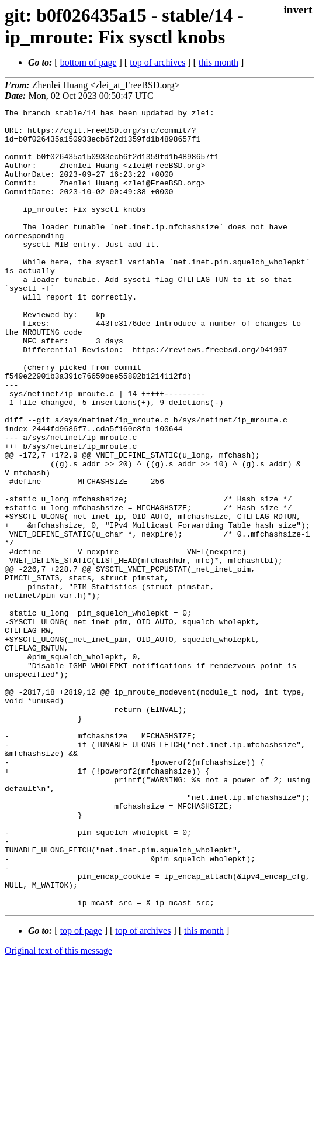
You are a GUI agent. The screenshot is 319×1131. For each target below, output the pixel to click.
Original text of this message (58, 1110)
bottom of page (88, 62)
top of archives (157, 62)
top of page (81, 1090)
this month (218, 62)
